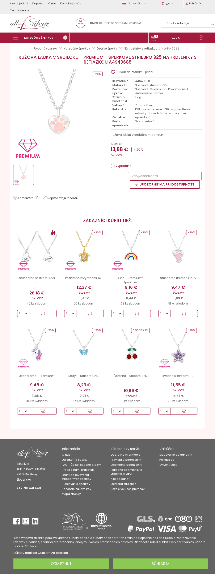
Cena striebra (19, 10)
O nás (52, 3)
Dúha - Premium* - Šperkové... (131, 280)
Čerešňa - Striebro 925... (131, 376)
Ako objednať (19, 3)
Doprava (38, 3)
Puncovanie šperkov (76, 484)
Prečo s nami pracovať (78, 470)
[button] (177, 38)
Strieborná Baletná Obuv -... (178, 280)
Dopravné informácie (125, 455)
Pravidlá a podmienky (126, 460)
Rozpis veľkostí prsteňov (127, 489)
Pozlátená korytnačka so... (84, 278)
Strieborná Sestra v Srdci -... (37, 280)
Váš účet (166, 448)
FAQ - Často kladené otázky (81, 465)
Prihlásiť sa (166, 460)
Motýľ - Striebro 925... (84, 376)
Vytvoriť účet (168, 465)
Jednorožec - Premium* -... (37, 378)
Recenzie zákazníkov (76, 489)
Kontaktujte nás (70, 3)
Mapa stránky (71, 494)
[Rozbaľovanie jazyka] (135, 3)
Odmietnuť (61, 563)
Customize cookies (53, 552)
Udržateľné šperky (74, 460)
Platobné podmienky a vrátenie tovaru (126, 472)
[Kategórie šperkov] (41, 37)
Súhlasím (160, 563)
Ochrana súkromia (123, 484)
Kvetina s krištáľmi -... (178, 376)
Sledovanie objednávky (175, 455)
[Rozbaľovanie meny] (168, 3)
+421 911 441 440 (29, 488)
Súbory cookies (25, 552)
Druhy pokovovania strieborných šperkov (76, 477)
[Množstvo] (23, 313)
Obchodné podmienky (126, 465)
